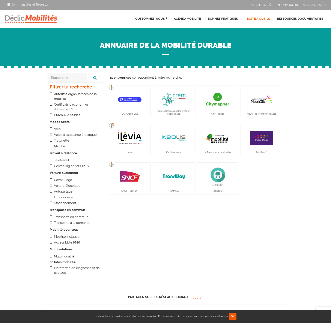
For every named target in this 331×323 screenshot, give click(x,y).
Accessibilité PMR (67, 242)
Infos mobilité (64, 262)
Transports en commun (71, 217)
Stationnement (65, 203)
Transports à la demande (72, 223)
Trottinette (61, 140)
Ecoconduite (63, 197)
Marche (59, 146)
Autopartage (63, 191)
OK (233, 316)
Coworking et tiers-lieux (71, 166)
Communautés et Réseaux (28, 4)
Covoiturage (63, 180)
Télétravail (61, 160)
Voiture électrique (67, 186)
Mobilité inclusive (67, 237)
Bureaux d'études (67, 115)
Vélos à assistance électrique (75, 135)
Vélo (57, 129)
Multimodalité (64, 256)
